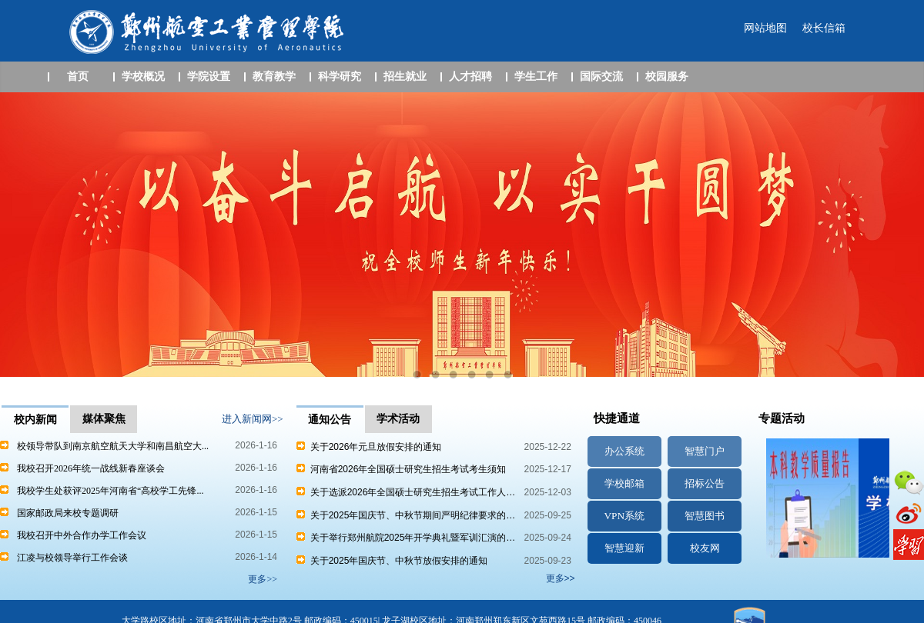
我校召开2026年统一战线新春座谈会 (91, 468)
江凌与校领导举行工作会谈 (72, 557)
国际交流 (601, 76)
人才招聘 (470, 76)
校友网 (705, 548)
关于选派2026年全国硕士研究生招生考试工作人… (405, 492)
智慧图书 (705, 515)
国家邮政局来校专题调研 (68, 513)
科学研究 (339, 76)
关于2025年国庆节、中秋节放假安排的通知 (391, 560)
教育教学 (274, 76)
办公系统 (624, 451)
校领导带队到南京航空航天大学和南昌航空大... (113, 446)
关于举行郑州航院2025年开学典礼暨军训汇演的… (405, 537)
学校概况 (143, 76)
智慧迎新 (624, 548)
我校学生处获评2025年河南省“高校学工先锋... (110, 490)
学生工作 (535, 76)
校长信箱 (823, 28)
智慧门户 (705, 451)
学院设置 (208, 76)
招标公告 (705, 483)
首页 (78, 76)
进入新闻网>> (252, 419)
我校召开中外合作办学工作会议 (81, 535)
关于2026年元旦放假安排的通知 (368, 446)
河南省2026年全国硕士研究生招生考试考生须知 (401, 469)
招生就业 (405, 76)
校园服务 (666, 76)
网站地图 (765, 28)
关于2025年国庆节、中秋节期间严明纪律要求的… (405, 515)
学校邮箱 (624, 483)
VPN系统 (624, 515)
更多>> (560, 578)
